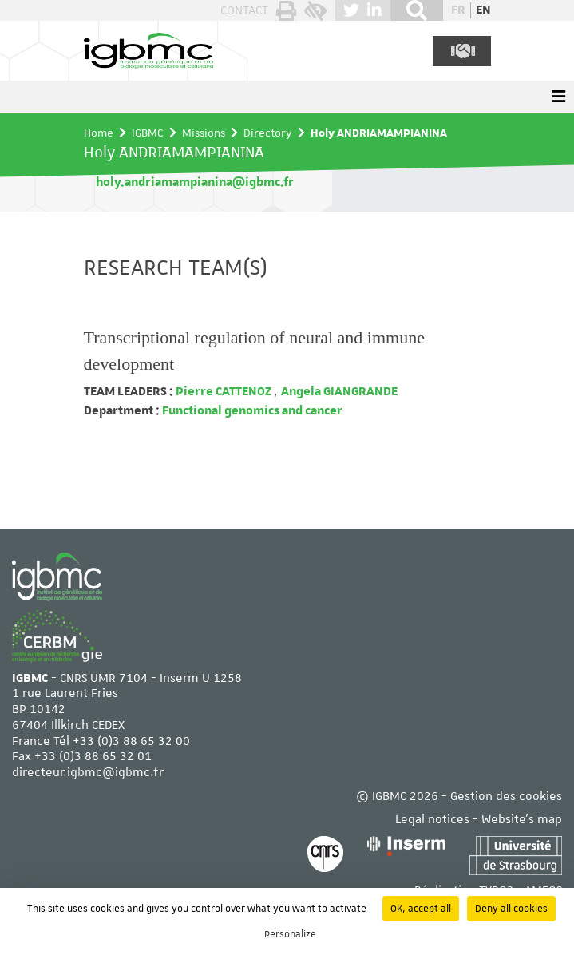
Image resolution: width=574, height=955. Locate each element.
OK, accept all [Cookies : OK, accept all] (420, 908)
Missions (203, 132)
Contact (244, 10)
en (483, 10)
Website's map (521, 819)
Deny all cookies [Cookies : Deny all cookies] (511, 908)
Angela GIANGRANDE (339, 391)
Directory (267, 132)
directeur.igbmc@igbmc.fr (88, 772)
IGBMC (148, 132)
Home (98, 132)
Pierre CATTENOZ (223, 391)
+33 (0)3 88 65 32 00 (131, 741)
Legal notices (432, 819)
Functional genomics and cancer (251, 410)
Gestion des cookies (506, 796)
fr (458, 10)
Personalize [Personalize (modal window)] (290, 934)
